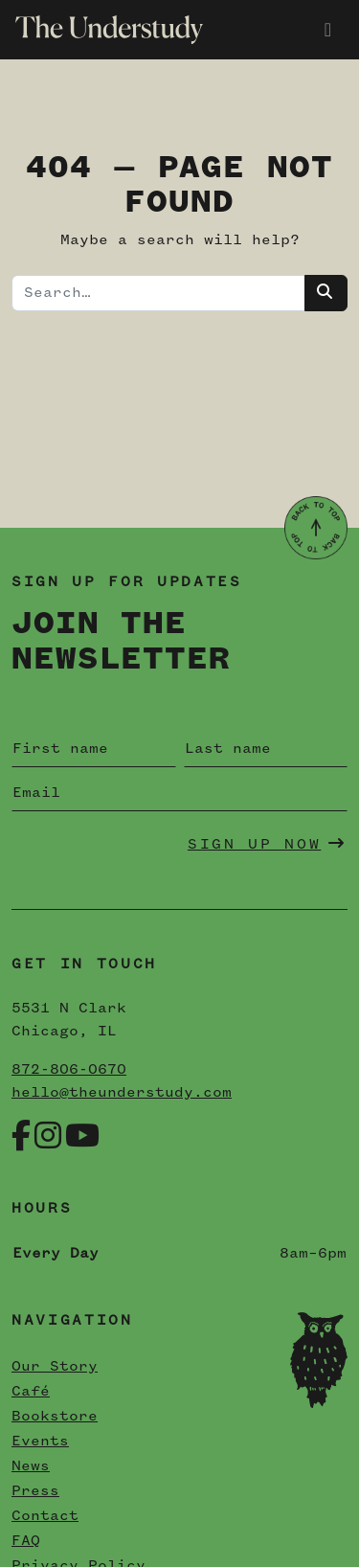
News (30, 1466)
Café (30, 1391)
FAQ (25, 1541)
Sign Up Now (267, 843)
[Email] (179, 793)
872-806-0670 (68, 1070)
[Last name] (266, 749)
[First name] (93, 749)
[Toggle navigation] (327, 29)
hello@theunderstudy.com (121, 1093)
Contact (45, 1516)
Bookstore (54, 1416)
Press (35, 1491)
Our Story (54, 1366)
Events (40, 1441)
